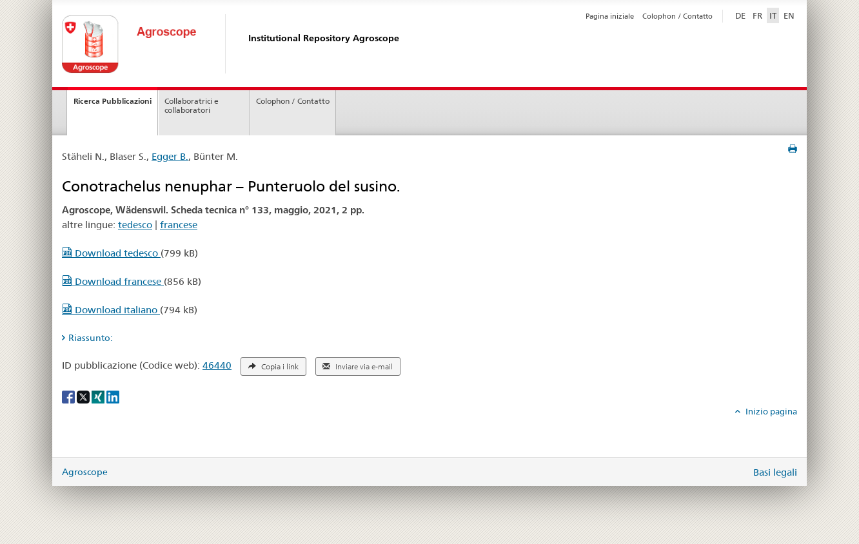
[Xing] (99, 396)
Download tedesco (111, 253)
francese (178, 225)
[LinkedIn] (112, 396)
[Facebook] (69, 396)
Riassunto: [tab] (90, 338)
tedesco (135, 225)
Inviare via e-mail (357, 366)
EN (789, 15)
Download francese (113, 281)
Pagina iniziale (610, 16)
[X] (84, 396)
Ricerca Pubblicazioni (113, 101)
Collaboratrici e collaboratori (191, 105)
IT (772, 15)
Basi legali (775, 472)
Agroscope (85, 472)
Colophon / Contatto (677, 16)
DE (741, 15)
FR (757, 15)
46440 (217, 365)
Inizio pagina (770, 411)
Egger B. (170, 156)
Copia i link (273, 366)
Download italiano (111, 310)
